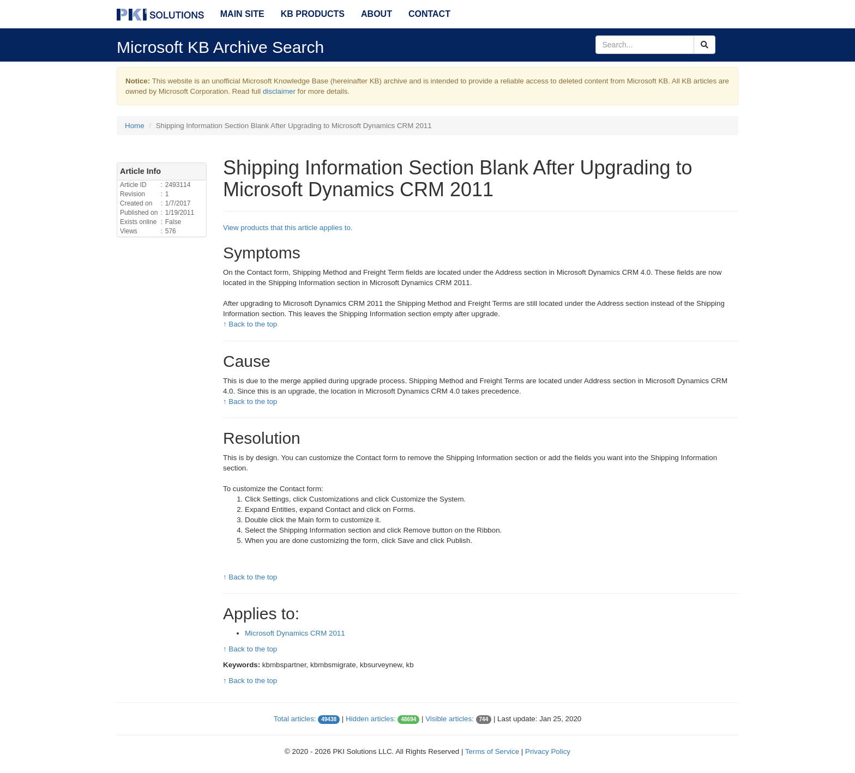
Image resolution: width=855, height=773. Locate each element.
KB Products (313, 14)
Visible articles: (449, 719)
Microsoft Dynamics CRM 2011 (295, 633)
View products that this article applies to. (288, 228)
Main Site (242, 14)
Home (134, 126)
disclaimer (279, 91)
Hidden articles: (371, 719)
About (376, 14)
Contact (429, 14)
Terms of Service (492, 751)
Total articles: (295, 719)
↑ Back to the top (250, 324)
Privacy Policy (547, 751)
